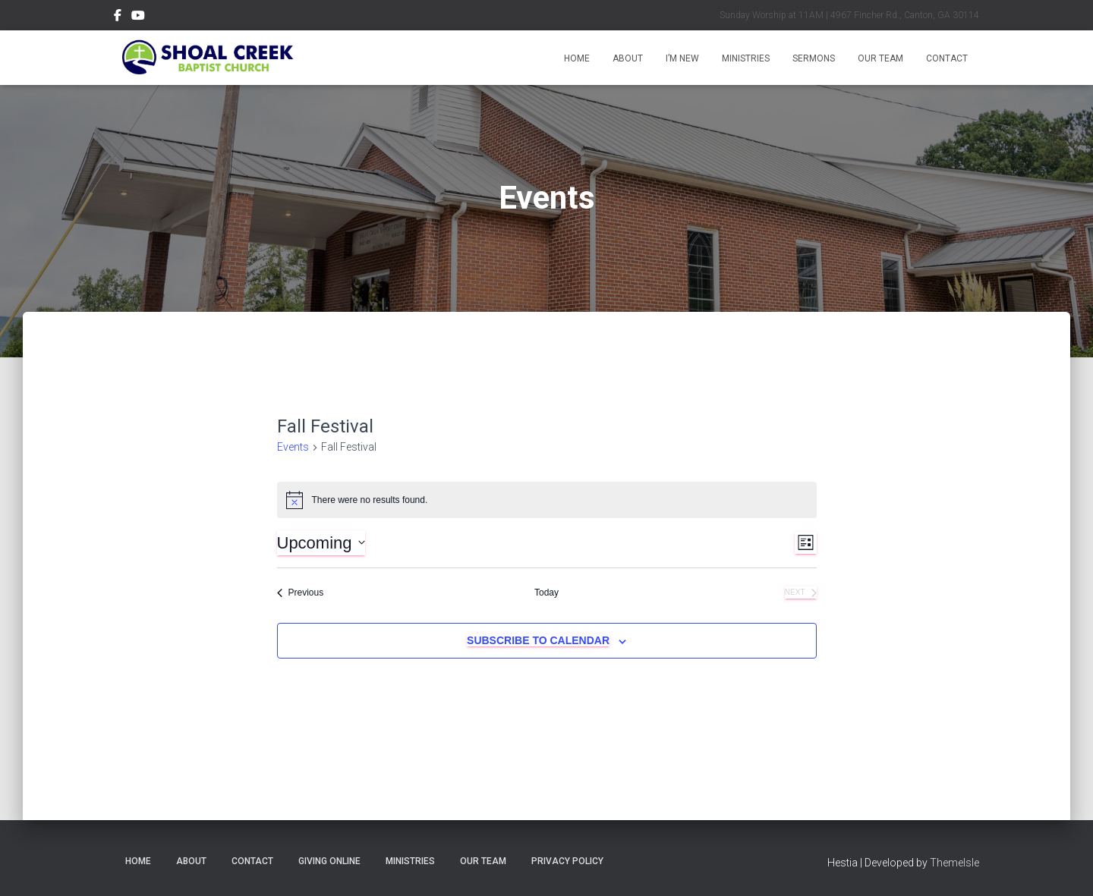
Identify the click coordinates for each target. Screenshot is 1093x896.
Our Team (880, 58)
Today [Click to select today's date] (546, 592)
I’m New (682, 58)
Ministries (746, 58)
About (628, 58)
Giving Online (329, 861)
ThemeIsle (954, 863)
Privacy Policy (567, 861)
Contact (947, 58)
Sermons (813, 58)
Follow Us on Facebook (117, 17)
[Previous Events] (300, 592)
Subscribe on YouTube (138, 17)
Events (293, 447)
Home (577, 58)
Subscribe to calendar (538, 640)
